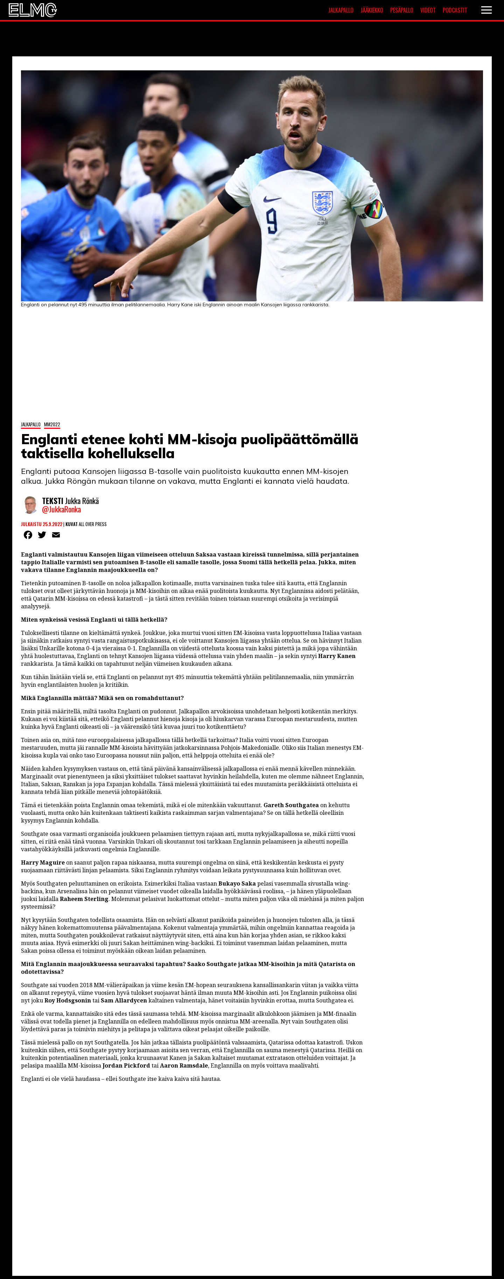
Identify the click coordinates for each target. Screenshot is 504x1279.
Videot (428, 10)
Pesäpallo (401, 10)
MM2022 (52, 424)
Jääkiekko (371, 10)
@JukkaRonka (61, 509)
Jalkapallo (341, 10)
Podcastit (455, 10)
